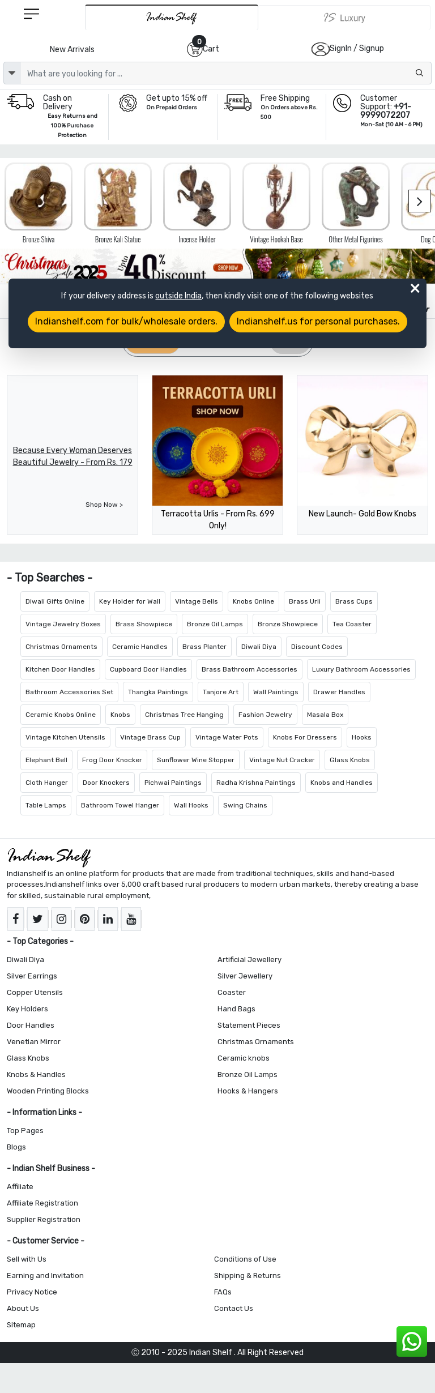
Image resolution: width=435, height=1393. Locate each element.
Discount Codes (317, 647)
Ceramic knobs (244, 1058)
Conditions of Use (245, 1259)
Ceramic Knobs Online (60, 715)
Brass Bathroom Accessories (249, 669)
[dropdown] (11, 73)
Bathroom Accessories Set (69, 692)
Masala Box (325, 715)
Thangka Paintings (158, 692)
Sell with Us (26, 1259)
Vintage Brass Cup (150, 737)
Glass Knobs (350, 760)
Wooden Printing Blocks (48, 1091)
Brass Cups (354, 601)
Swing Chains (245, 805)
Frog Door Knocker (112, 760)
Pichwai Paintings (173, 783)
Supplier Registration (43, 1219)
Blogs (16, 1147)
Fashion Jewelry (265, 715)
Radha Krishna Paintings (256, 783)
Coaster (232, 992)
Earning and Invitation (45, 1275)
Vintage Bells (196, 601)
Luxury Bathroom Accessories (361, 669)
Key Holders (27, 1009)
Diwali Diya (258, 647)
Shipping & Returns (247, 1275)
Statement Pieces (249, 1025)
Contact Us (233, 1308)
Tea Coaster (352, 624)
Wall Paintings (275, 692)
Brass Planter (204, 647)
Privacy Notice (32, 1292)
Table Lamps (45, 805)
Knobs (120, 715)
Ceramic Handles (140, 647)
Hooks (362, 737)
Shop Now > (104, 505)
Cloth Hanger (46, 783)
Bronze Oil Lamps (215, 624)
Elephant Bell (46, 760)
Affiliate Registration (42, 1203)
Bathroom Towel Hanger (120, 805)
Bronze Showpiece (288, 624)
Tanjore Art (220, 692)
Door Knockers (106, 783)
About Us (23, 1308)
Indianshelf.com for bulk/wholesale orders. (126, 321)
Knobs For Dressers (305, 737)
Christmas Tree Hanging (184, 715)
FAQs (223, 1292)
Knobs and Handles (341, 783)
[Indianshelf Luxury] (344, 17)
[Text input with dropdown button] (226, 73)
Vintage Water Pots (226, 737)
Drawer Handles (339, 692)
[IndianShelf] (171, 17)
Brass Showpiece (144, 624)
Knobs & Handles (36, 1074)
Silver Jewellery (245, 976)
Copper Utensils (35, 992)
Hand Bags (236, 1009)
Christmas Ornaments (61, 647)
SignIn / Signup (357, 48)
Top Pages (25, 1130)
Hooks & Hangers (248, 1091)
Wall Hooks (191, 805)
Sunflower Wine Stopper (195, 760)
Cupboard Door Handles (148, 669)
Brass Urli (305, 601)
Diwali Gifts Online (54, 601)
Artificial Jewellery (250, 959)
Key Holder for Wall (129, 601)
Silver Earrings (32, 976)
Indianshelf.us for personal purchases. (318, 321)
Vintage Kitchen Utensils (65, 737)
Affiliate (20, 1186)
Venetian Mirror (34, 1041)
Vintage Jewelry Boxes (63, 624)
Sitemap (21, 1325)
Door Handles (30, 1025)
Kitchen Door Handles (60, 669)
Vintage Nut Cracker (282, 760)
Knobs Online (253, 601)
